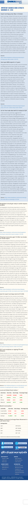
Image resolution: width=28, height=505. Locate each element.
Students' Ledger (5, 458)
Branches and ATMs (19, 465)
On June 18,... (4, 469)
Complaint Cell (18, 469)
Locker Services (18, 461)
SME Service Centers (19, 467)
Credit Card (4, 460)
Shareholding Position (19, 470)
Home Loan (4, 461)
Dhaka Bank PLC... (5, 465)
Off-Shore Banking (18, 460)
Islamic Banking (18, 458)
